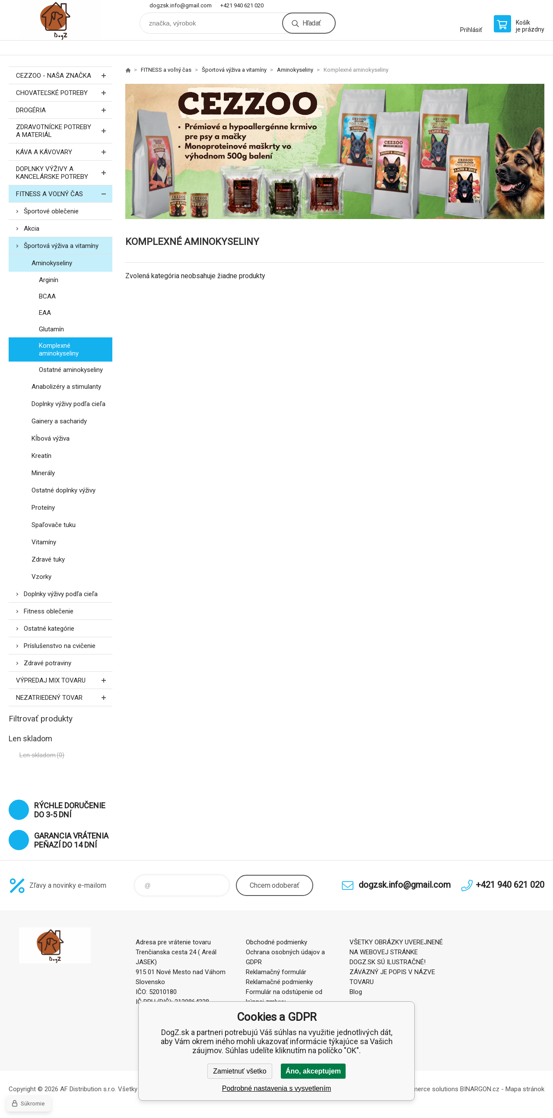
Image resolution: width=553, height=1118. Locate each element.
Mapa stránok (524, 1089)
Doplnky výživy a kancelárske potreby (64, 173)
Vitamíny (44, 542)
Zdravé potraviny (47, 663)
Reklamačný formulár (276, 972)
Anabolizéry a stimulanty (66, 387)
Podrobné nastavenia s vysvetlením (276, 1088)
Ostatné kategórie (49, 628)
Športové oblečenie (51, 211)
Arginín (48, 280)
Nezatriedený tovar (64, 697)
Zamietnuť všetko (239, 1071)
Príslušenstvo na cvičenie (59, 646)
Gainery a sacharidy (59, 421)
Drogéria (64, 110)
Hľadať (311, 23)
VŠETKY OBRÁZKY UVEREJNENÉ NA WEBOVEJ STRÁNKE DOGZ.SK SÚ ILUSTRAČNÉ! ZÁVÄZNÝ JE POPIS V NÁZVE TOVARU (396, 962)
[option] (334, 151)
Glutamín (51, 329)
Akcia (31, 228)
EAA (45, 313)
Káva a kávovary (64, 151)
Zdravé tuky (48, 559)
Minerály (43, 473)
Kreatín (41, 456)
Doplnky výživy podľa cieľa (68, 404)
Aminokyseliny (52, 263)
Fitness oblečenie (48, 611)
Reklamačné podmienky (279, 982)
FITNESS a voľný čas (64, 193)
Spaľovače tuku (54, 525)
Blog (356, 992)
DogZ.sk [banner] (60, 20)
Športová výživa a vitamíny (61, 246)
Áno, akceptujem (313, 1071)
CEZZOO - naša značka (64, 75)
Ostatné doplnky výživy (63, 490)
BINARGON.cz (479, 1089)
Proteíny (43, 507)
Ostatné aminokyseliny (71, 370)
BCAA (47, 296)
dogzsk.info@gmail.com (180, 5)
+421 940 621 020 (242, 5)
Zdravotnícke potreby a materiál (64, 131)
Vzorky (41, 577)
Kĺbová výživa (51, 438)
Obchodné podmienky (276, 942)
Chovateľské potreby (64, 92)
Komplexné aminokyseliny (59, 349)
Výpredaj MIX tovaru (64, 680)
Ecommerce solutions (427, 1089)
